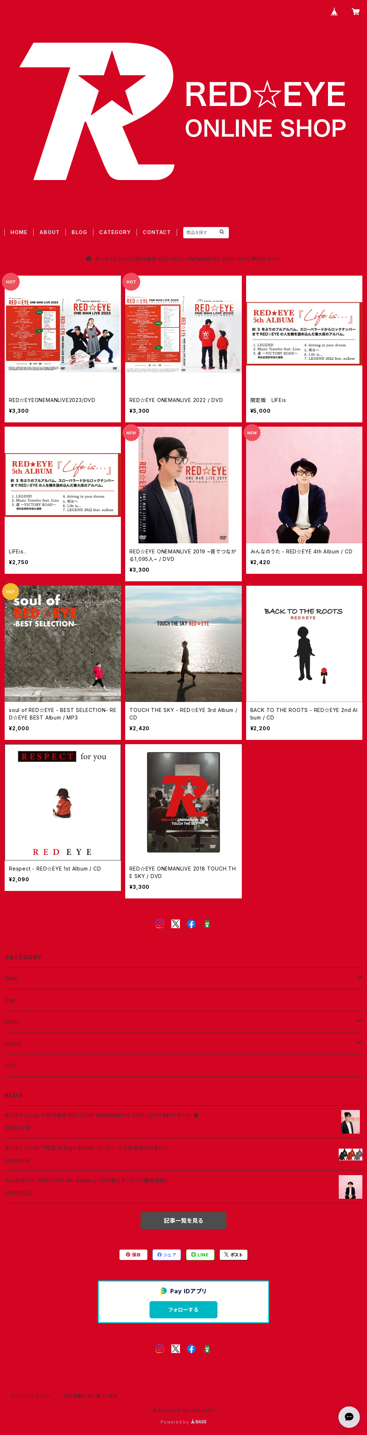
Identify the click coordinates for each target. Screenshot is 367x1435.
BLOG (79, 232)
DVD (10, 1065)
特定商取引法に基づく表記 (91, 1396)
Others (13, 1044)
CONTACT (157, 232)
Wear (11, 978)
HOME (18, 232)
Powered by (183, 1422)
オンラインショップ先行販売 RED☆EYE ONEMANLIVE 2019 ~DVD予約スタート (183, 259)
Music (12, 1022)
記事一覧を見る (183, 1220)
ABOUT (49, 232)
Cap (10, 1000)
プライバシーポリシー (31, 1396)
